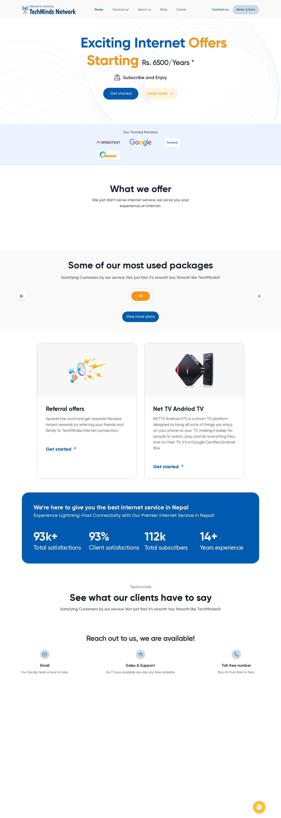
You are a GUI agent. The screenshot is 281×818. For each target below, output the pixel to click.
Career (181, 9)
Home (99, 9)
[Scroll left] (22, 296)
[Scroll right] (259, 296)
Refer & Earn (246, 9)
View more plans (140, 317)
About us (144, 9)
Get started (121, 94)
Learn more (160, 94)
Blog (163, 9)
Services (119, 9)
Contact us (220, 9)
